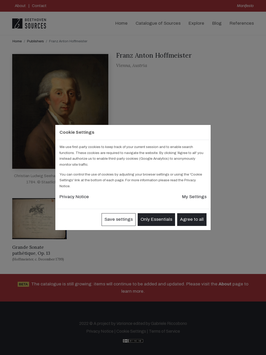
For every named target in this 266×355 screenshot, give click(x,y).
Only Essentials (156, 219)
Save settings (118, 219)
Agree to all (192, 219)
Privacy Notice (74, 196)
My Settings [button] (194, 196)
